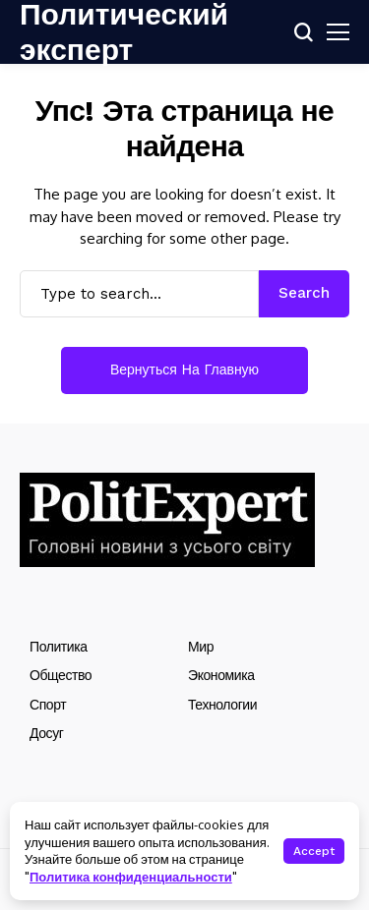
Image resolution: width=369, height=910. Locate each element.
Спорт (48, 704)
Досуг (46, 733)
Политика (59, 646)
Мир (201, 646)
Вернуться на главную (184, 369)
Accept (314, 851)
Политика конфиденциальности (131, 876)
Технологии (222, 704)
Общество (61, 675)
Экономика (221, 675)
